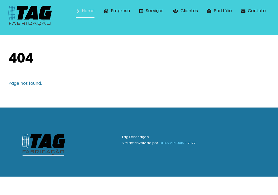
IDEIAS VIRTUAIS (171, 143)
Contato (253, 11)
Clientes (185, 11)
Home (85, 11)
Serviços (151, 11)
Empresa (116, 11)
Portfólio (219, 11)
